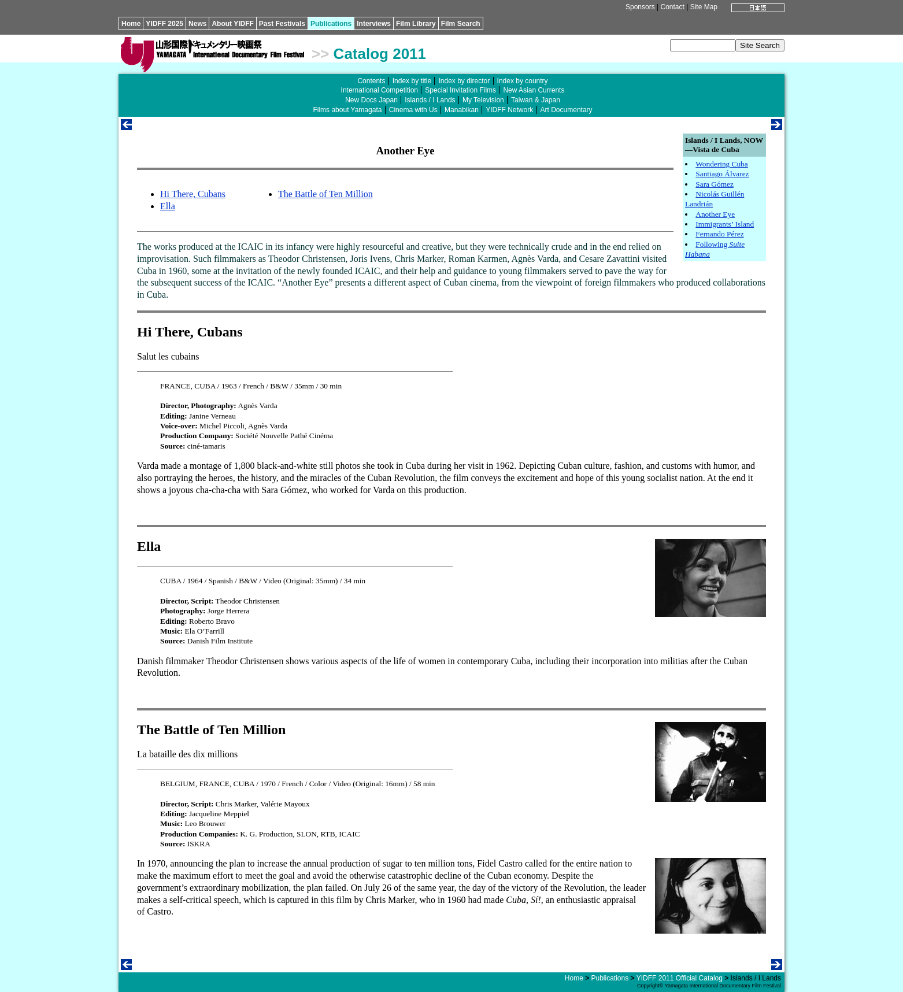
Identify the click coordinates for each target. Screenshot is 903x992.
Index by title (412, 81)
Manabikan (462, 110)
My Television (483, 100)
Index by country (522, 81)
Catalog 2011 (380, 53)
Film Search (460, 24)
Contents (371, 81)
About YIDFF (232, 24)
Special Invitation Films (460, 90)
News (197, 24)
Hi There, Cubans (192, 194)
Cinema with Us (413, 110)
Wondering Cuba (721, 164)
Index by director (464, 81)
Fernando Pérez (719, 234)
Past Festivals (282, 24)
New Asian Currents (533, 90)
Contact (672, 7)
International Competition (379, 90)
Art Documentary (567, 110)
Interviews (374, 24)
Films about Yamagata (347, 110)
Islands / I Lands (430, 100)
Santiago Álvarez (722, 173)
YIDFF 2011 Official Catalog (679, 978)
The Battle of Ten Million (325, 194)
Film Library (416, 24)
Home (130, 24)
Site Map (703, 7)
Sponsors (640, 7)
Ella (167, 206)
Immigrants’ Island (724, 224)
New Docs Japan (371, 100)
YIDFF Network (509, 110)
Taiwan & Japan (535, 100)
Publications (330, 24)
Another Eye (715, 214)
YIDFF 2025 (164, 24)
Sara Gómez (714, 184)
